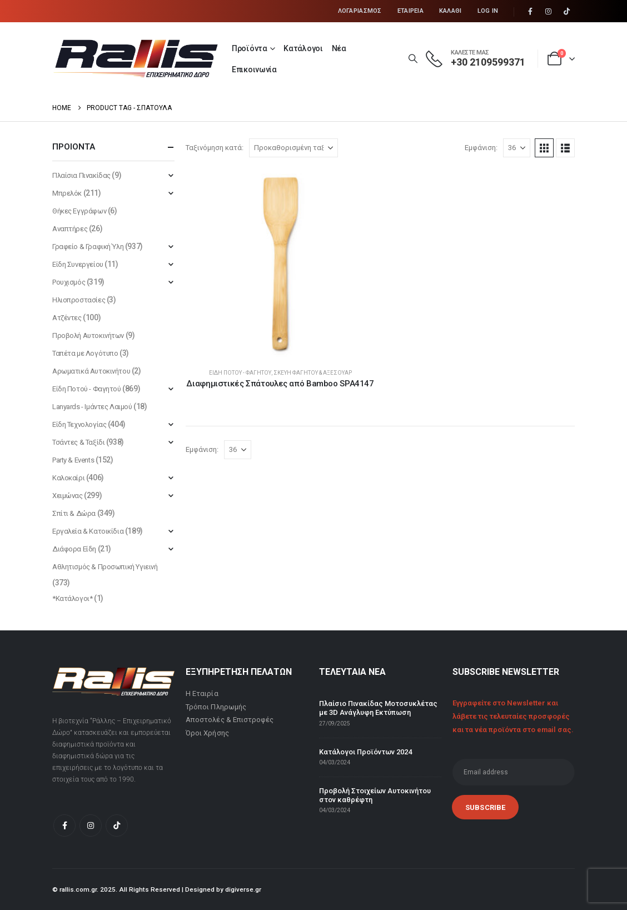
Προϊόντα (249, 48)
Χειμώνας (67, 495)
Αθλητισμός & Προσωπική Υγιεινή (104, 567)
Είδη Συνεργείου (77, 264)
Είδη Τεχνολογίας (79, 424)
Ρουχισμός (68, 282)
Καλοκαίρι (68, 478)
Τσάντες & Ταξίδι (78, 442)
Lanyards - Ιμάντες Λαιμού (92, 406)
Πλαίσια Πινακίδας (81, 175)
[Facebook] (530, 11)
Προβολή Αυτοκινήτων (88, 335)
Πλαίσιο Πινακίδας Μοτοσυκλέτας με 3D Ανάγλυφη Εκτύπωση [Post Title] (378, 708)
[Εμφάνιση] (516, 147)
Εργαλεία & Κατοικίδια (87, 531)
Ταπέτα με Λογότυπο (85, 353)
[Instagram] (548, 11)
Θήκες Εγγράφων (79, 211)
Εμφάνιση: (481, 147)
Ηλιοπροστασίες (78, 300)
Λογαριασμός (360, 10)
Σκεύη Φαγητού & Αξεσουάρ (312, 373)
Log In (488, 10)
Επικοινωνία (254, 69)
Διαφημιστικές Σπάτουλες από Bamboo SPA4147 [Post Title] (280, 384)
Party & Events (73, 460)
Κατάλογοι (302, 48)
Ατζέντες (67, 318)
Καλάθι (450, 10)
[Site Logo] (135, 58)
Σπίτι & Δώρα (74, 513)
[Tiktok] (566, 11)
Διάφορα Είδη (74, 549)
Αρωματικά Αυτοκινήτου (91, 371)
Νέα (339, 48)
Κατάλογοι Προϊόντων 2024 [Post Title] (365, 752)
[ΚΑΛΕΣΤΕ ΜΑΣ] (475, 59)
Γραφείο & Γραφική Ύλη (87, 246)
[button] (412, 59)
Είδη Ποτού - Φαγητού (240, 373)
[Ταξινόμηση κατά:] (293, 147)
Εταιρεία (410, 10)
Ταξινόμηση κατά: (214, 147)
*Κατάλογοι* (72, 598)
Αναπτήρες (69, 229)
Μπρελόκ (67, 193)
